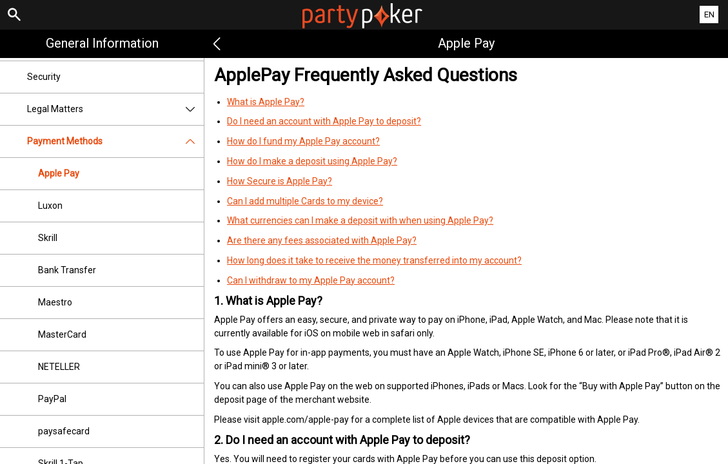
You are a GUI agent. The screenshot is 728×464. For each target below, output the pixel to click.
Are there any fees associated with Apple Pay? (322, 240)
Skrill (47, 238)
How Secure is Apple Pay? (279, 181)
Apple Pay (58, 173)
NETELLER (59, 367)
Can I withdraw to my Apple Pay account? (311, 280)
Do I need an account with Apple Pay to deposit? (324, 121)
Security (44, 77)
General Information (102, 43)
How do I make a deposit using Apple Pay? (312, 161)
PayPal (52, 399)
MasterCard (62, 334)
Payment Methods (115, 141)
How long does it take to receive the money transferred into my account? (374, 260)
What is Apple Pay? (265, 102)
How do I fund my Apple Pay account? (303, 141)
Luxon (50, 205)
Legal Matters (115, 109)
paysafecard (64, 431)
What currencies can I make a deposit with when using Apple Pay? (360, 220)
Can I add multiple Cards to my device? (305, 201)
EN (709, 14)
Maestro (55, 302)
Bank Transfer (67, 270)
